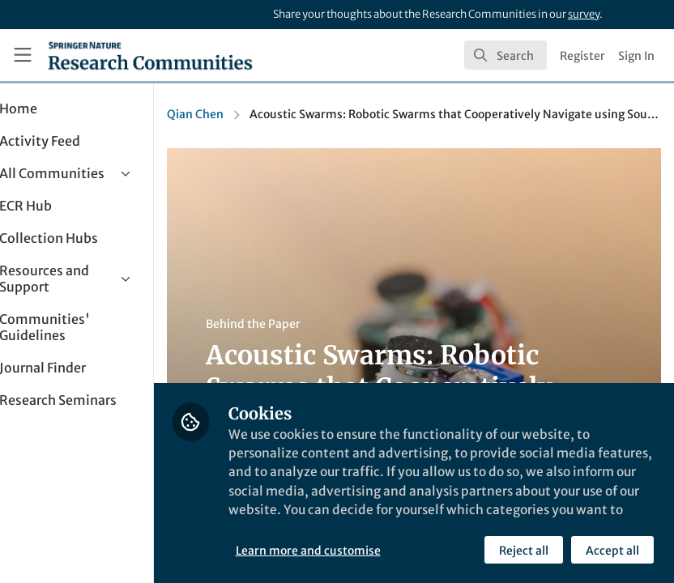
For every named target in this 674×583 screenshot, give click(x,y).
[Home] (150, 55)
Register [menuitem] (582, 56)
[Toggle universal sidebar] (22, 55)
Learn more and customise (361, 550)
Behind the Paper (306, 324)
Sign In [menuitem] (636, 56)
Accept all (612, 550)
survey (583, 14)
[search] (505, 55)
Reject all (523, 550)
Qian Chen (248, 114)
